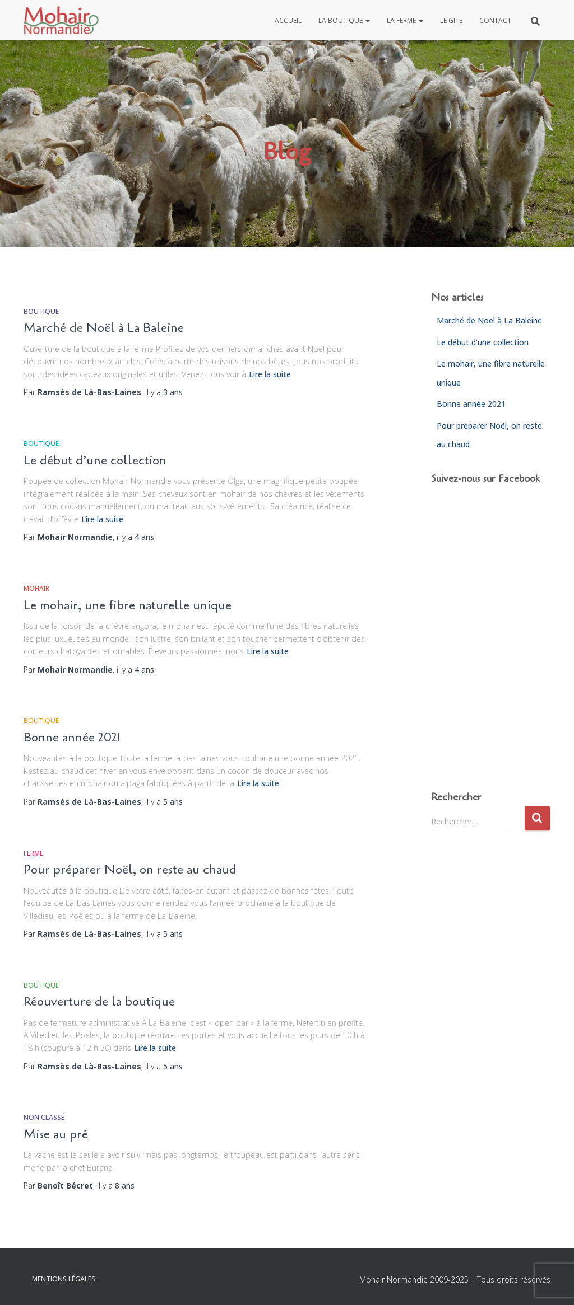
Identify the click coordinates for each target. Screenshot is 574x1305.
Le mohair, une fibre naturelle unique (128, 605)
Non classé (44, 1117)
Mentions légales (63, 1279)
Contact (495, 20)
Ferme (33, 853)
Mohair (36, 588)
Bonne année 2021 (72, 737)
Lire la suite (270, 374)
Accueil (288, 20)
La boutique (344, 20)
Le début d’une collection (95, 460)
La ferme (405, 20)
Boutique (41, 311)
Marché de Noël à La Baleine (104, 328)
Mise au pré (56, 1134)
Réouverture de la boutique (99, 1001)
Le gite (451, 20)
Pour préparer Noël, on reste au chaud (130, 869)
